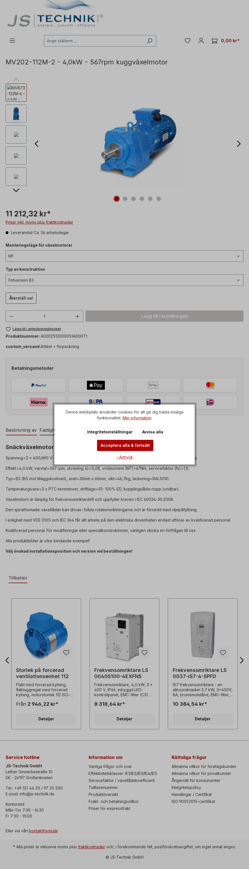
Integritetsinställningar (110, 431)
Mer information (137, 417)
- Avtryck (124, 457)
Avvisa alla (152, 431)
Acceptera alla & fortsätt (125, 445)
